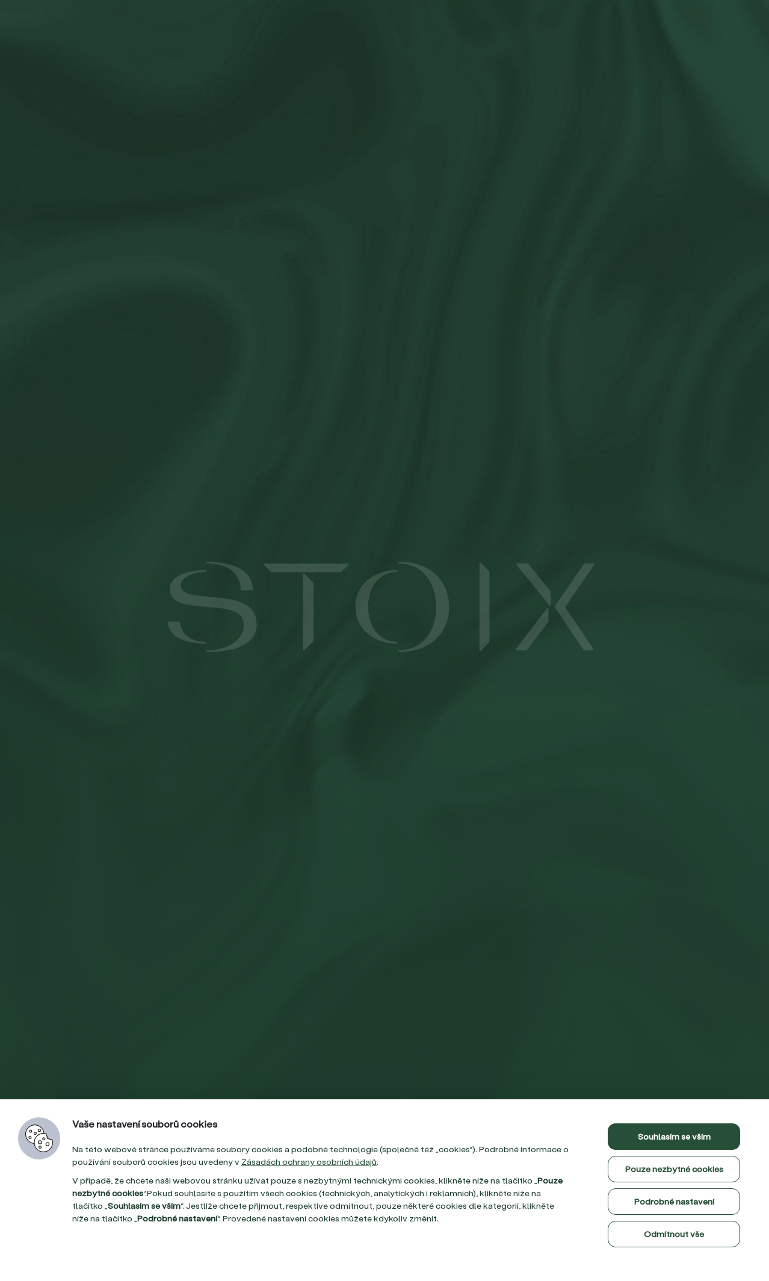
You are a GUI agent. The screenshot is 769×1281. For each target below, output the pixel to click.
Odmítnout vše (674, 1233)
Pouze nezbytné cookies (674, 1169)
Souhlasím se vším (674, 1136)
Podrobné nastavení (674, 1201)
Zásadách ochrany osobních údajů (309, 1161)
